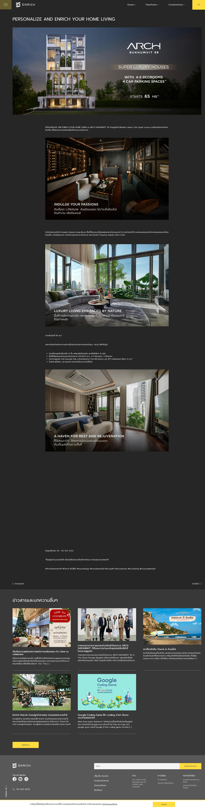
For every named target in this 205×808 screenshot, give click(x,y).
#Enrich (65, 569)
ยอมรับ (164, 804)
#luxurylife (110, 569)
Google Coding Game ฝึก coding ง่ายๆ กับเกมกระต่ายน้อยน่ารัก (103, 717)
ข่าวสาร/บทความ (102, 781)
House (130, 5)
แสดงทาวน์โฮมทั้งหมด (166, 784)
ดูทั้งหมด (26, 745)
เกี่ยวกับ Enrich (101, 777)
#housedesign (83, 569)
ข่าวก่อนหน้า (18, 584)
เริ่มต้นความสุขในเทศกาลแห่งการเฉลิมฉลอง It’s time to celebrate (41, 653)
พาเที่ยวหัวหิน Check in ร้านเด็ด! (160, 649)
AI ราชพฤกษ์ (162, 781)
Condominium (175, 5)
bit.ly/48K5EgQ (101, 345)
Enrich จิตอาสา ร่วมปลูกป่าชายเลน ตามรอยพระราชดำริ (41, 715)
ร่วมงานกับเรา (100, 786)
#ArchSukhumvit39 (53, 569)
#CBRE (73, 569)
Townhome (151, 5)
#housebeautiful (97, 569)
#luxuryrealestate (148, 569)
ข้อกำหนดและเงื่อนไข (110, 804)
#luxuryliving (133, 569)
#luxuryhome (121, 569)
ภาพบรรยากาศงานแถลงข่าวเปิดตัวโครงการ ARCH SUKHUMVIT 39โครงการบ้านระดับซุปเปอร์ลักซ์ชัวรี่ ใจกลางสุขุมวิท (104, 648)
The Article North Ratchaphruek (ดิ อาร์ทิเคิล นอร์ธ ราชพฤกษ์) (139, 784)
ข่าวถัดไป (196, 584)
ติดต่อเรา (98, 791)
